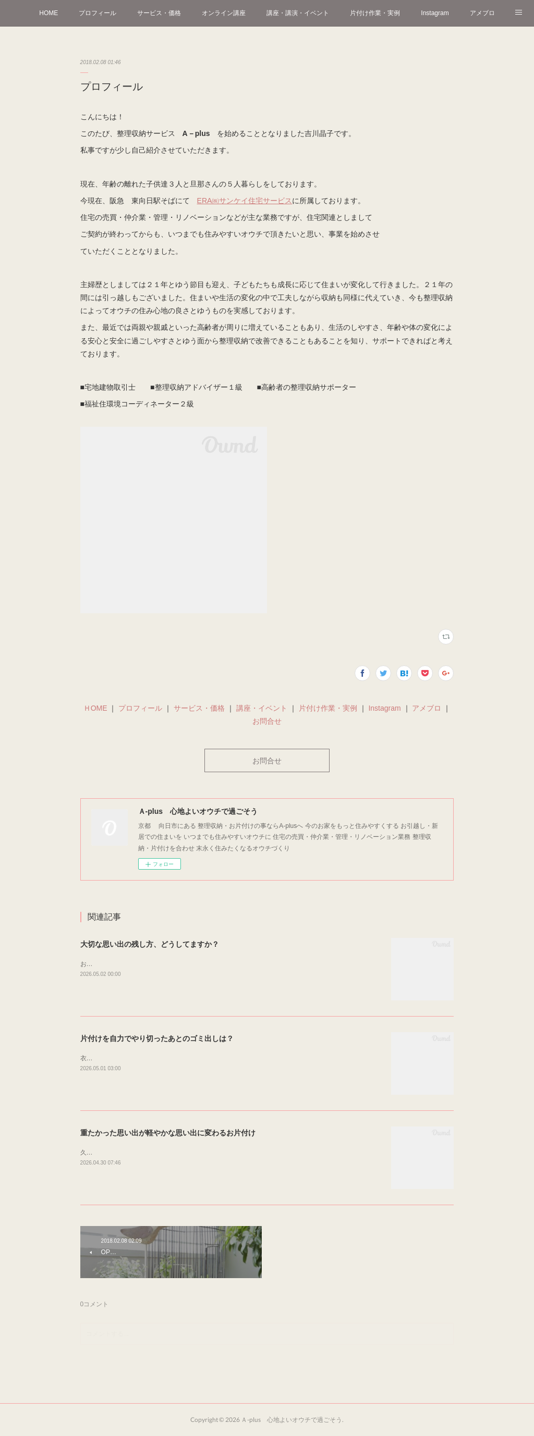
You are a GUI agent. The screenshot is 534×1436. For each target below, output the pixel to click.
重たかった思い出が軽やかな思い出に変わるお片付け (168, 1133)
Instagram (434, 13)
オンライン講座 (224, 13)
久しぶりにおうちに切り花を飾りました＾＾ (142, 1152)
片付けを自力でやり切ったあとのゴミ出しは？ (157, 1038)
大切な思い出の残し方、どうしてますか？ (149, 944)
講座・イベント (261, 708)
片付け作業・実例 (375, 13)
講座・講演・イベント (297, 13)
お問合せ (267, 721)
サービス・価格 (159, 13)
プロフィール (97, 13)
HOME (48, 13)
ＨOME (95, 708)
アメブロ (482, 13)
